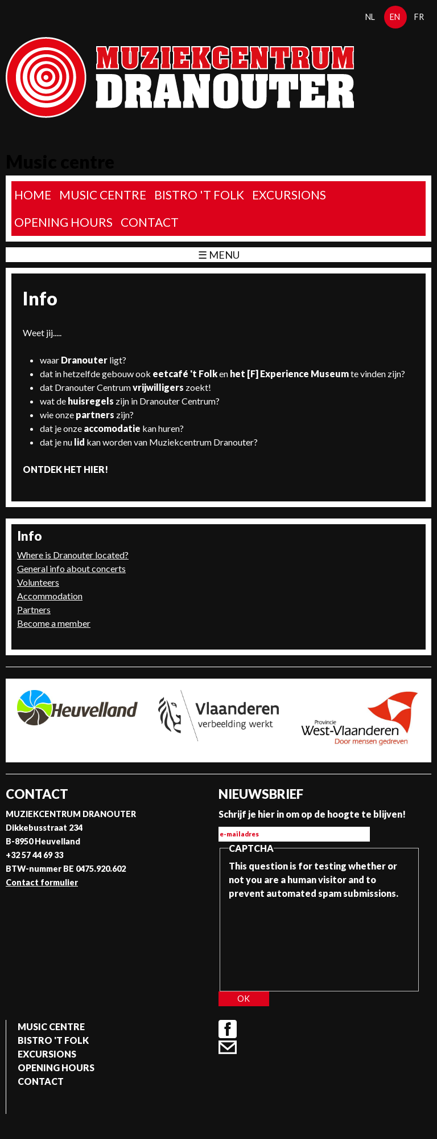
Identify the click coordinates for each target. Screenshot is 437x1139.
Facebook (227, 1029)
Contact (150, 222)
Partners (34, 609)
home (32, 194)
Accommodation (50, 595)
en (395, 17)
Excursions (289, 194)
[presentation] (275, 941)
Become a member (53, 623)
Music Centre (102, 194)
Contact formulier (42, 882)
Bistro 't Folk (199, 194)
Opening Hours (63, 222)
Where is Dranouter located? (73, 554)
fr (419, 17)
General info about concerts (71, 568)
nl (370, 17)
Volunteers (38, 582)
